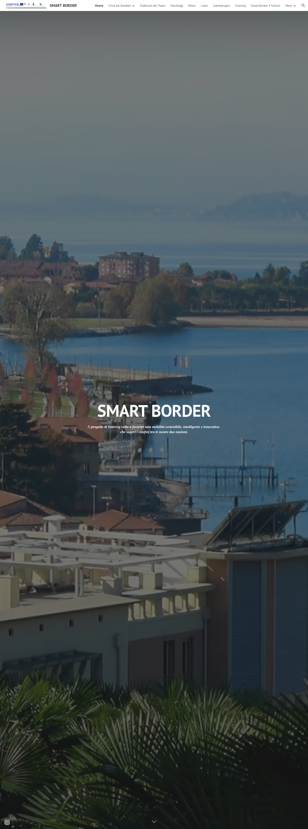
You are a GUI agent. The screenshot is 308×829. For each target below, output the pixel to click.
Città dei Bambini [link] (119, 5)
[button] (303, 5)
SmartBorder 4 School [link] (265, 5)
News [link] (192, 5)
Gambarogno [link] (221, 5)
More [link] (288, 5)
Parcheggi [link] (176, 5)
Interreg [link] (240, 5)
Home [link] (99, 5)
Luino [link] (204, 5)
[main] (154, 410)
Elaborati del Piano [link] (152, 5)
